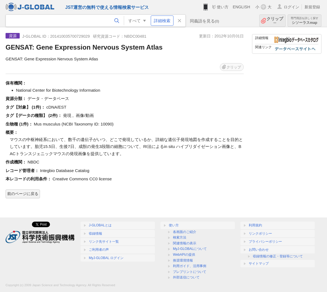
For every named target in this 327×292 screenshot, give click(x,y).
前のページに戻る (22, 193)
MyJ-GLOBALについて (190, 249)
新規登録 (312, 7)
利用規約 (255, 225)
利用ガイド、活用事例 (189, 266)
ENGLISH (241, 7)
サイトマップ (259, 263)
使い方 (222, 7)
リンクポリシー (260, 233)
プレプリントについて (189, 272)
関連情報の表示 (184, 243)
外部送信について (186, 277)
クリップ (274, 20)
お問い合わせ (259, 250)
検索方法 (179, 237)
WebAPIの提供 (184, 255)
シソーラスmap (304, 21)
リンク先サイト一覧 (104, 242)
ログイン (291, 7)
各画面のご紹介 (184, 232)
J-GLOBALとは (100, 225)
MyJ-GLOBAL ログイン (106, 258)
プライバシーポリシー (265, 242)
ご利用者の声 (99, 250)
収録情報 (95, 233)
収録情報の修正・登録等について (278, 256)
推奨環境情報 (183, 260)
